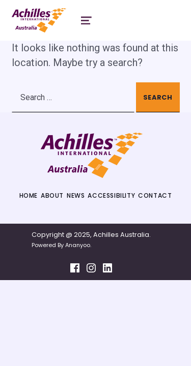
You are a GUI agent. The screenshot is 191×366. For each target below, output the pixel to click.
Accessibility (111, 195)
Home (28, 195)
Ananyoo (77, 245)
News (76, 195)
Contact (155, 195)
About (52, 195)
